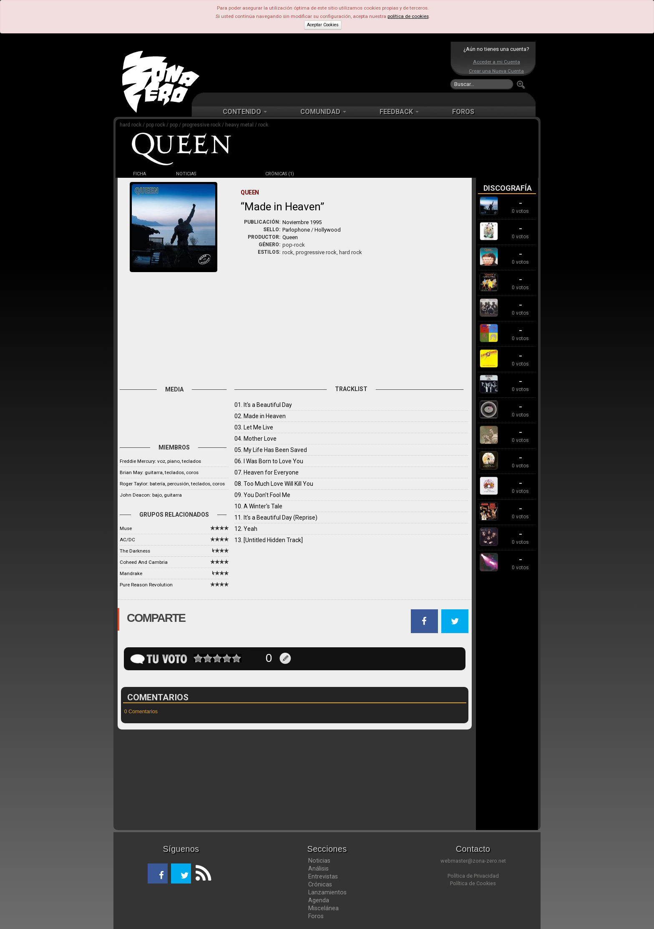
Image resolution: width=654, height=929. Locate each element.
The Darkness (135, 551)
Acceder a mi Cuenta (496, 62)
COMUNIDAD (323, 112)
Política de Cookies (473, 883)
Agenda (318, 900)
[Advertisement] (325, 67)
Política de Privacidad (473, 876)
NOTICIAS (186, 174)
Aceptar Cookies (323, 25)
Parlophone (296, 230)
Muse (126, 528)
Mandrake (131, 573)
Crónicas (320, 884)
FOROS (463, 112)
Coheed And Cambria (144, 562)
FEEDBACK (399, 112)
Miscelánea (323, 908)
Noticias (319, 860)
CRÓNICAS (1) (279, 174)
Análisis (318, 868)
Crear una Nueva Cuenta (496, 71)
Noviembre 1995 (302, 222)
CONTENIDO (245, 112)
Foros (316, 916)
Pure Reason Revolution (146, 585)
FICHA (139, 174)
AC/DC (127, 540)
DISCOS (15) (232, 174)
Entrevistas (323, 876)
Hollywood (327, 230)
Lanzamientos (327, 892)
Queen (290, 237)
